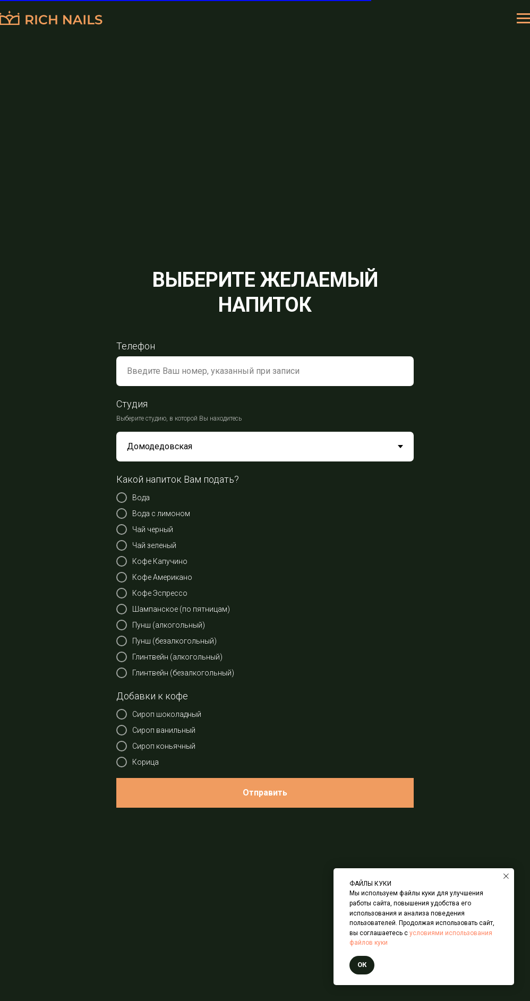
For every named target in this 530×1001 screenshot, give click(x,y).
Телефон (135, 346)
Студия (132, 403)
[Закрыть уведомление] (506, 876)
